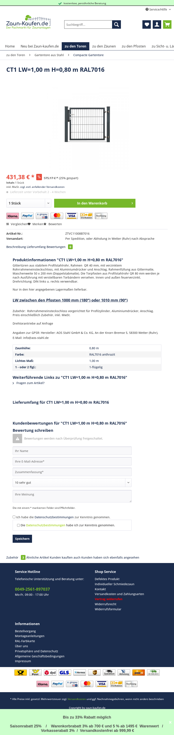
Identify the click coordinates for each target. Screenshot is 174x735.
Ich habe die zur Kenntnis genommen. (63, 517)
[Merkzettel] (146, 24)
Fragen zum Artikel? (28, 383)
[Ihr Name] (72, 451)
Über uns (21, 646)
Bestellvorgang (25, 631)
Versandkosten (77, 699)
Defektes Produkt (107, 579)
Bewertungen (60, 247)
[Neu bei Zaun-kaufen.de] (40, 46)
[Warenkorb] (167, 24)
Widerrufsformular (108, 609)
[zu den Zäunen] (104, 46)
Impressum (23, 661)
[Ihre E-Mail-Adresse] (72, 461)
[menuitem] (92, 26)
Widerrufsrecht (105, 604)
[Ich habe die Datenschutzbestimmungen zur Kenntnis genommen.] (14, 517)
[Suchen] (116, 24)
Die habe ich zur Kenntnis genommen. (68, 525)
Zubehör (16, 557)
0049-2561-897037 (32, 589)
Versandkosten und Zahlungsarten (119, 594)
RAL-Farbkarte (25, 641)
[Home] (10, 46)
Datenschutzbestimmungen (54, 517)
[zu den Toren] (75, 46)
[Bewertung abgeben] (72, 482)
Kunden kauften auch (65, 557)
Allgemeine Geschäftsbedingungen (39, 656)
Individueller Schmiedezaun (114, 584)
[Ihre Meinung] (72, 496)
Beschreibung (16, 247)
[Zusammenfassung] (72, 472)
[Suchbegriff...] (92, 24)
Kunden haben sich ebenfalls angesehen (110, 557)
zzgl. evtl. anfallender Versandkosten (42, 187)
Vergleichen (17, 224)
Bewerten (52, 224)
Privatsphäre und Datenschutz (36, 651)
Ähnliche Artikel (37, 557)
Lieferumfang (36, 247)
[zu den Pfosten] (134, 46)
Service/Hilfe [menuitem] (157, 9)
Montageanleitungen (29, 636)
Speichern (22, 539)
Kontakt (100, 589)
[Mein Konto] (157, 24)
